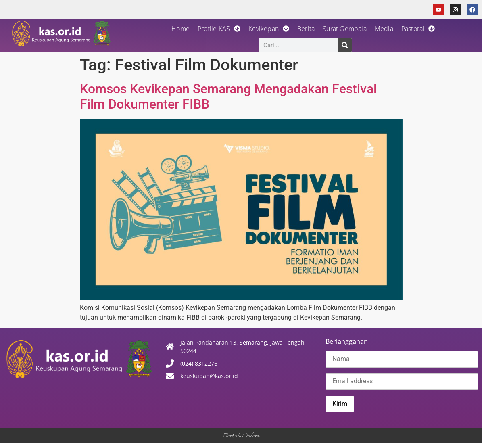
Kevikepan (268, 28)
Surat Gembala (345, 28)
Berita (306, 28)
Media (384, 28)
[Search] (345, 45)
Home (180, 28)
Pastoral (418, 28)
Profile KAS (219, 28)
